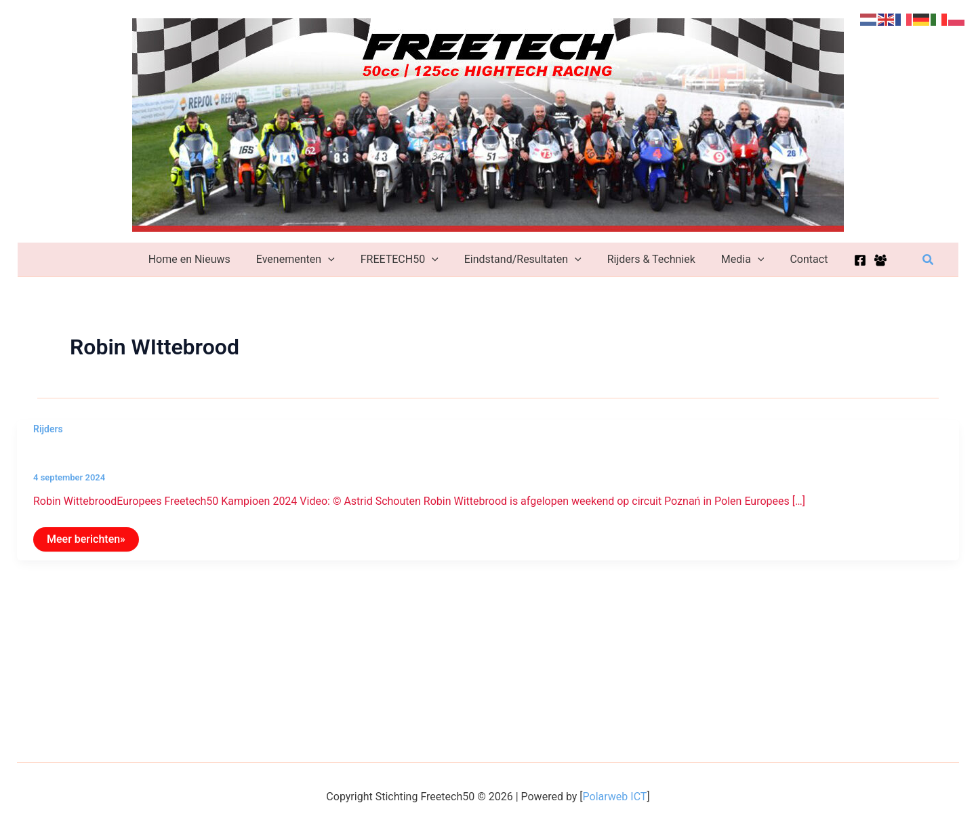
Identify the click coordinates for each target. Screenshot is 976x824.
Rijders (48, 429)
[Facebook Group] (866, 260)
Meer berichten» (85, 542)
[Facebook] (846, 260)
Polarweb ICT (615, 796)
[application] (336, 259)
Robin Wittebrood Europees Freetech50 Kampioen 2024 (201, 455)
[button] (928, 259)
